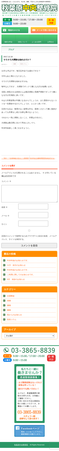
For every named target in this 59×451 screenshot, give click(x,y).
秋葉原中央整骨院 (21, 448)
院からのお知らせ (14, 318)
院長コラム (23, 64)
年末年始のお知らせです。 (18, 264)
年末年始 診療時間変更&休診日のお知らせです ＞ (44, 158)
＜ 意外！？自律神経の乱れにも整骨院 (15, 158)
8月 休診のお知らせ (16, 282)
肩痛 (9, 304)
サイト (4, 227)
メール (5, 219)
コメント (6, 181)
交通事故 (10, 299)
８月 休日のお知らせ (16, 268)
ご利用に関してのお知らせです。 (21, 278)
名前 (4, 210)
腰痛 (14, 64)
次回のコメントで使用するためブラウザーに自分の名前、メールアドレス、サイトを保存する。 (29, 240)
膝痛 (9, 313)
